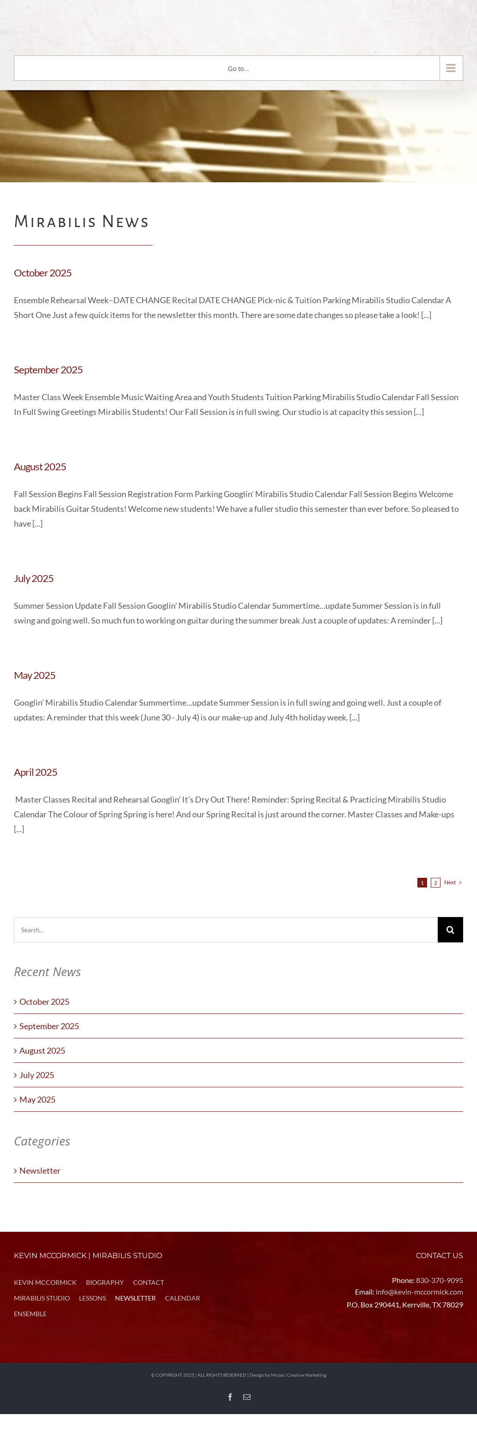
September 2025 (48, 369)
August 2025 (40, 466)
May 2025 (34, 675)
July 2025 (34, 578)
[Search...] (226, 929)
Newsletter (40, 1170)
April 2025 (35, 772)
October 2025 (43, 272)
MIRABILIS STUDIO (42, 1298)
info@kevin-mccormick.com (419, 1291)
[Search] (450, 929)
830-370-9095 (439, 1280)
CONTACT (148, 1282)
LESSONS (92, 1298)
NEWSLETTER (135, 1298)
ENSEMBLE (30, 1314)
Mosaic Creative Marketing (298, 1375)
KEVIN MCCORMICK (45, 1282)
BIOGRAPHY (105, 1282)
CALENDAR (182, 1298)
